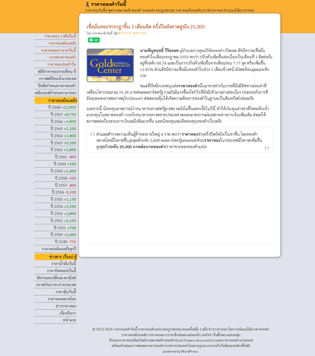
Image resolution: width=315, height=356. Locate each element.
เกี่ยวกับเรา (68, 313)
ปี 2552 (63, 220)
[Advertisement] (180, 197)
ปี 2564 (63, 135)
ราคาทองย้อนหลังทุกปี (59, 248)
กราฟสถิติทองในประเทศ (57, 78)
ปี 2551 (65, 227)
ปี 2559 (63, 170)
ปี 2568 (62, 107)
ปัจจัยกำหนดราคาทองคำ (57, 85)
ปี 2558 (65, 178)
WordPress (189, 351)
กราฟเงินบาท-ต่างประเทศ (56, 284)
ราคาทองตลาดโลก (62, 298)
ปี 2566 (63, 121)
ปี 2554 (63, 206)
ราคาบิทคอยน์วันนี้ (61, 270)
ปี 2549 (65, 241)
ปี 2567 (63, 114)
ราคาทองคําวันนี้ (105, 4)
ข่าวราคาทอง (65, 305)
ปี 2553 (63, 213)
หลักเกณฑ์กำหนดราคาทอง (55, 92)
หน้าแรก (69, 319)
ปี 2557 (65, 185)
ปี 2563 (63, 142)
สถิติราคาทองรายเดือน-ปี (57, 71)
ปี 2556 (64, 192)
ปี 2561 (65, 156)
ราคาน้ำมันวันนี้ (63, 263)
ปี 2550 (63, 234)
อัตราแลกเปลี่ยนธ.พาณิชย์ (56, 277)
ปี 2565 (63, 128)
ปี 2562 (63, 149)
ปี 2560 (65, 163)
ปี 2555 (63, 199)
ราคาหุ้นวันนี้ (65, 291)
